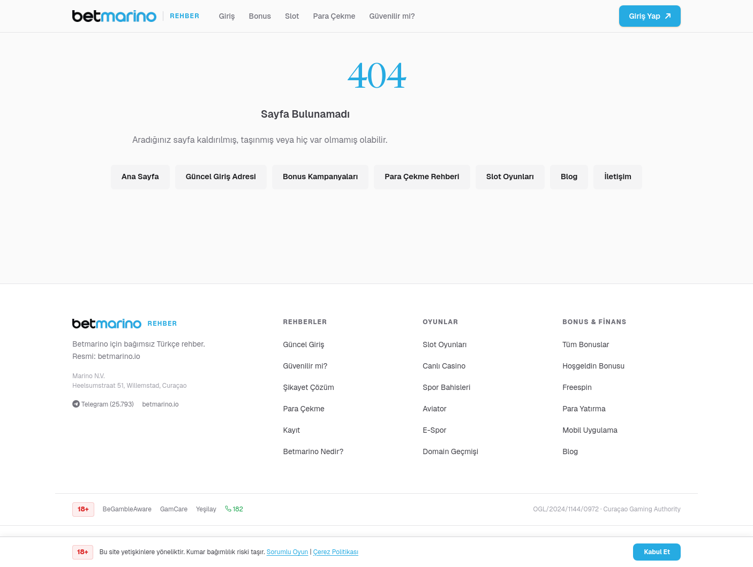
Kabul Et (657, 552)
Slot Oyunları (510, 176)
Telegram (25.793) (103, 404)
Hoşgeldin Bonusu (593, 366)
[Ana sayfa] (136, 16)
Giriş (227, 16)
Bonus (260, 16)
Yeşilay (206, 509)
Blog (569, 176)
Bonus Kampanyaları (320, 176)
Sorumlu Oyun (287, 552)
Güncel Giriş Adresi (221, 176)
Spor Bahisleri (446, 387)
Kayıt (291, 430)
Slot (292, 16)
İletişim (617, 176)
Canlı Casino (444, 366)
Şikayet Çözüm (308, 387)
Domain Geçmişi (450, 451)
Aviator (435, 408)
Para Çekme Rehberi (422, 176)
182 (234, 509)
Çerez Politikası (335, 552)
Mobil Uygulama (590, 430)
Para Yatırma (584, 408)
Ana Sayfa (140, 176)
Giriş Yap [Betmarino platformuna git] (650, 16)
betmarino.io (118, 356)
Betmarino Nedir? (313, 451)
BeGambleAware (127, 509)
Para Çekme (334, 16)
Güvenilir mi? (392, 16)
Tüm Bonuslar (585, 344)
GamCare (173, 509)
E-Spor (435, 430)
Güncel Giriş (303, 344)
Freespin (577, 387)
